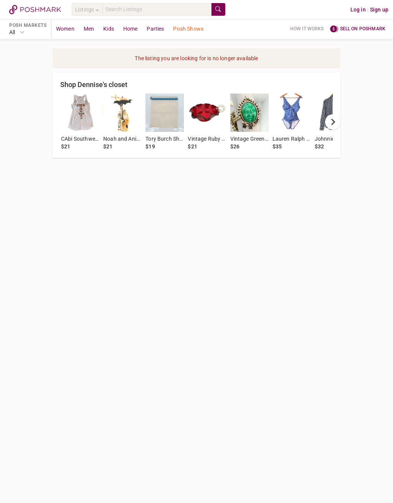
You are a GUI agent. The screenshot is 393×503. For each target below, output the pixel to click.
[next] (332, 122)
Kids (108, 29)
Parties (155, 29)
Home (130, 29)
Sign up (379, 10)
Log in (358, 10)
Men (89, 29)
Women (65, 29)
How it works (307, 28)
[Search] (156, 9)
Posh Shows (188, 29)
